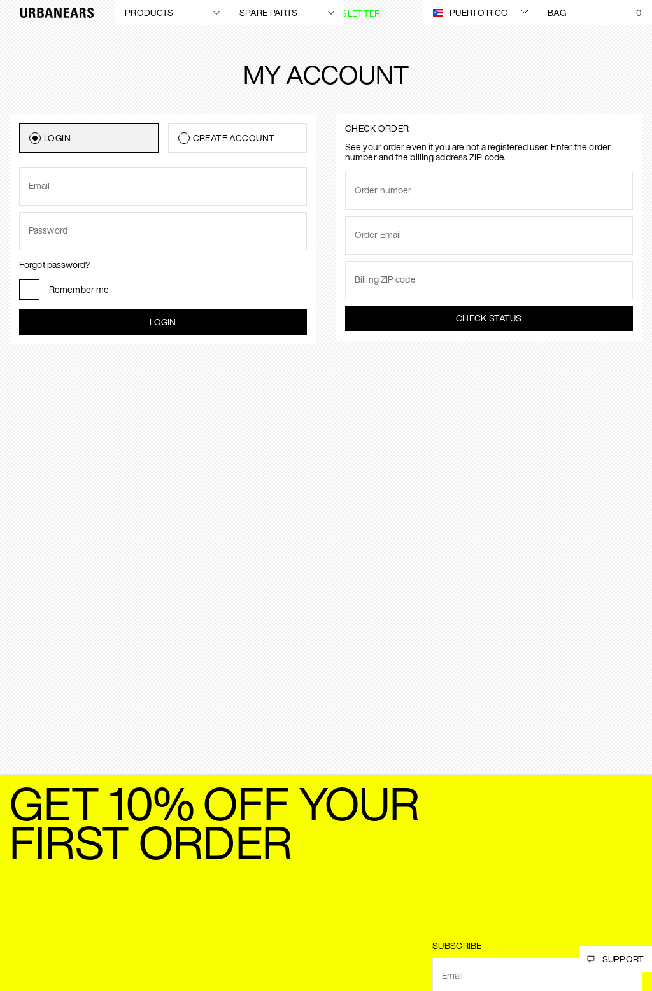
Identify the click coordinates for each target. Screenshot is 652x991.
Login (163, 321)
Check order (377, 128)
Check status (489, 318)
